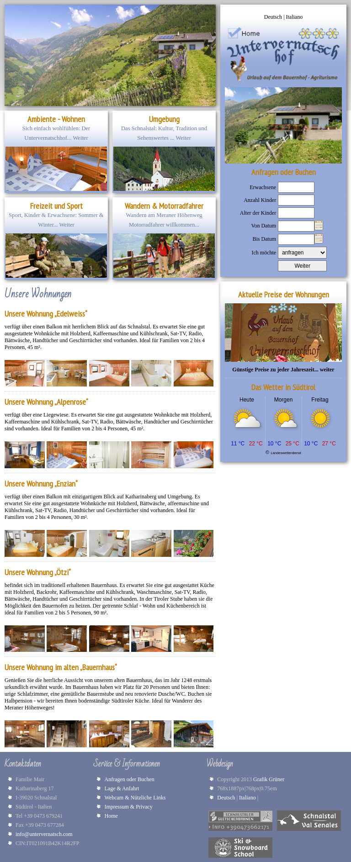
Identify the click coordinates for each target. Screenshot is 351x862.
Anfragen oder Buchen (129, 779)
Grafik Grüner (270, 779)
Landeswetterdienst (286, 453)
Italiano (294, 17)
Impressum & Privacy (128, 807)
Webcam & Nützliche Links (134, 797)
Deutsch (273, 17)
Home (110, 816)
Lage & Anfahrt (121, 788)
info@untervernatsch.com (44, 834)
